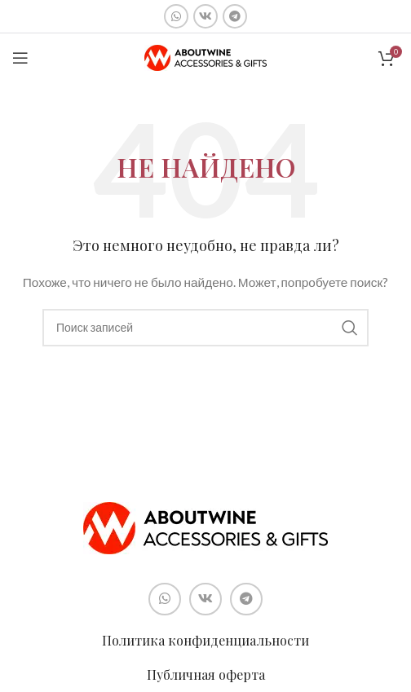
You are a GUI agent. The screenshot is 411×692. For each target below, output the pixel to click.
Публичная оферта (206, 674)
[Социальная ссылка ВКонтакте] (205, 16)
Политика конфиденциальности (205, 640)
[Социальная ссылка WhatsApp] (176, 16)
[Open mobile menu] (20, 58)
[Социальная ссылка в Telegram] (235, 16)
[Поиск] (205, 327)
